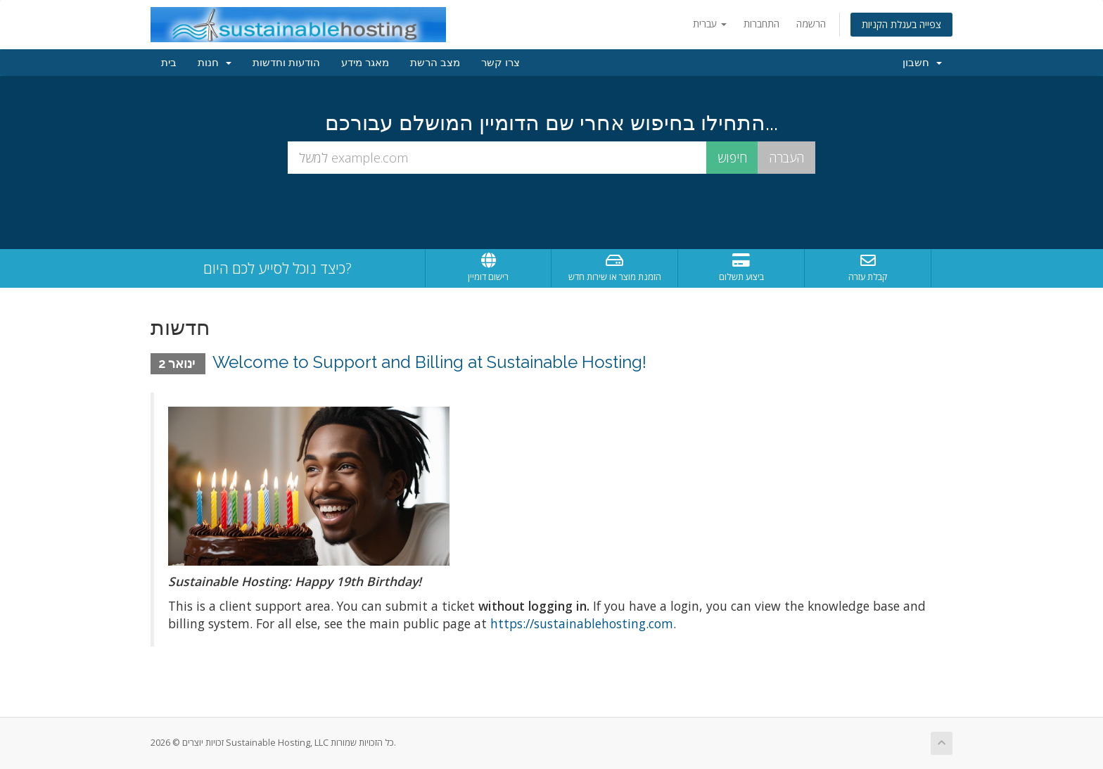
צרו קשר (500, 62)
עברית (710, 23)
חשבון (922, 62)
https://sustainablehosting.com (581, 623)
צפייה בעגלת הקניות (901, 24)
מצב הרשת (435, 62)
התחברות (761, 23)
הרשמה (811, 23)
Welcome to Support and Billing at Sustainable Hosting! (429, 362)
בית (169, 62)
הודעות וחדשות (286, 62)
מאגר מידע (365, 62)
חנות (214, 62)
